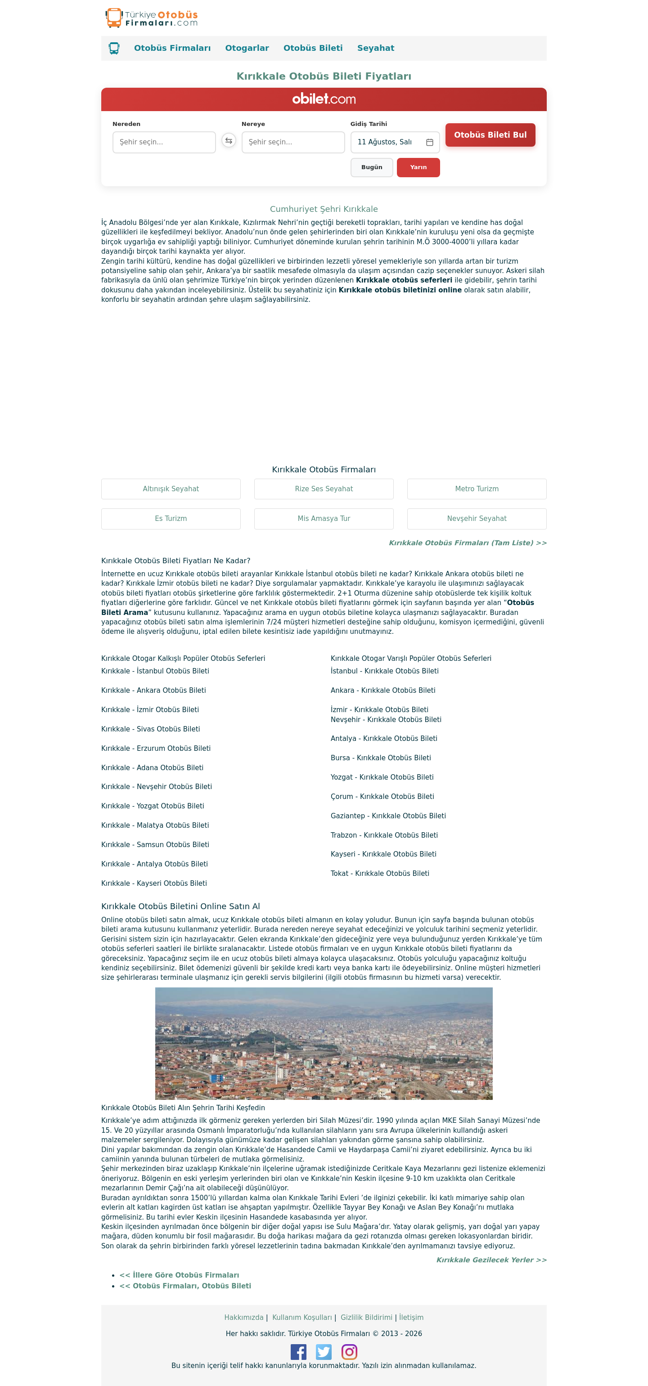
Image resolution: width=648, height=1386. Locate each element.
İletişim (411, 1318)
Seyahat (376, 48)
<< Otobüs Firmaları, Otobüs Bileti (185, 1286)
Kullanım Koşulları (302, 1318)
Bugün (372, 167)
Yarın (418, 167)
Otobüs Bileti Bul (490, 141)
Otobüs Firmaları (172, 48)
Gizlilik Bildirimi (366, 1318)
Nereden (126, 124)
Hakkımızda (243, 1318)
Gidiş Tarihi (369, 124)
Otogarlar (247, 48)
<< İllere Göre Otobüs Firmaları (179, 1275)
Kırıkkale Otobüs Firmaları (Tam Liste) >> (467, 543)
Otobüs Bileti (313, 48)
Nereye (255, 124)
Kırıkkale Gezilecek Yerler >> (491, 1260)
